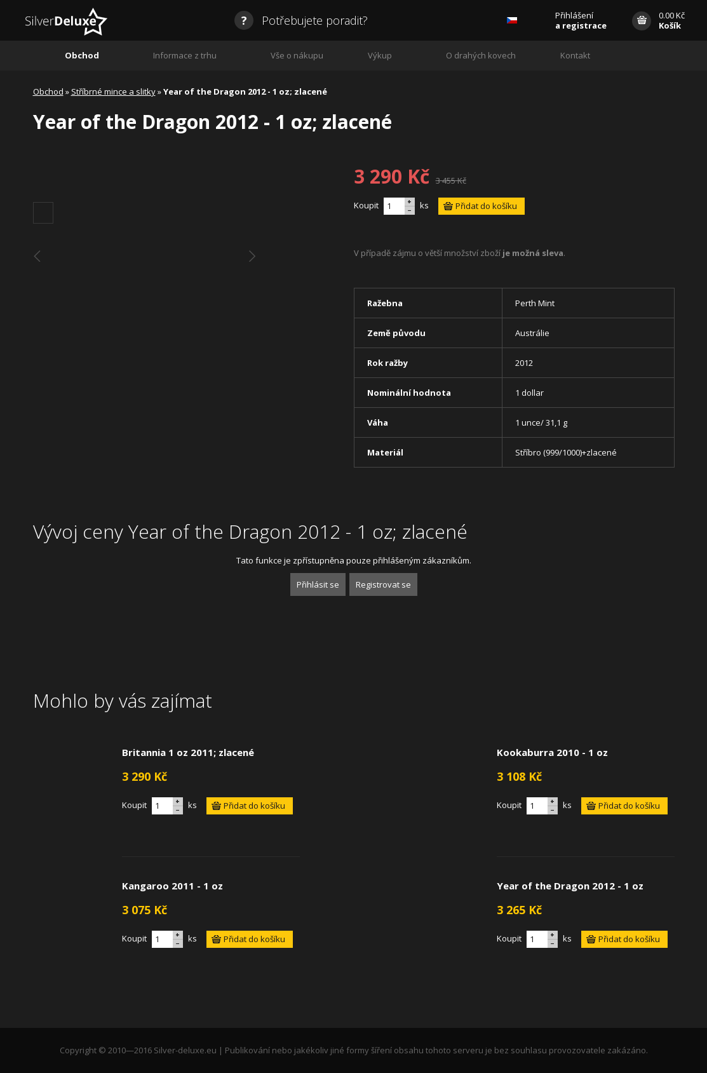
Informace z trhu (185, 55)
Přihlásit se (318, 584)
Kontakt (575, 55)
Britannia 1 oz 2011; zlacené (188, 752)
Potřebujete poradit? (301, 20)
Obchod (82, 55)
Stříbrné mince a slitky (113, 91)
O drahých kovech (481, 55)
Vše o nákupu (297, 55)
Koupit (366, 205)
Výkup (380, 55)
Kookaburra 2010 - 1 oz (552, 752)
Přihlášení (581, 20)
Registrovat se (383, 584)
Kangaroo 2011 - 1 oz (172, 885)
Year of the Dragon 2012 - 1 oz (570, 885)
